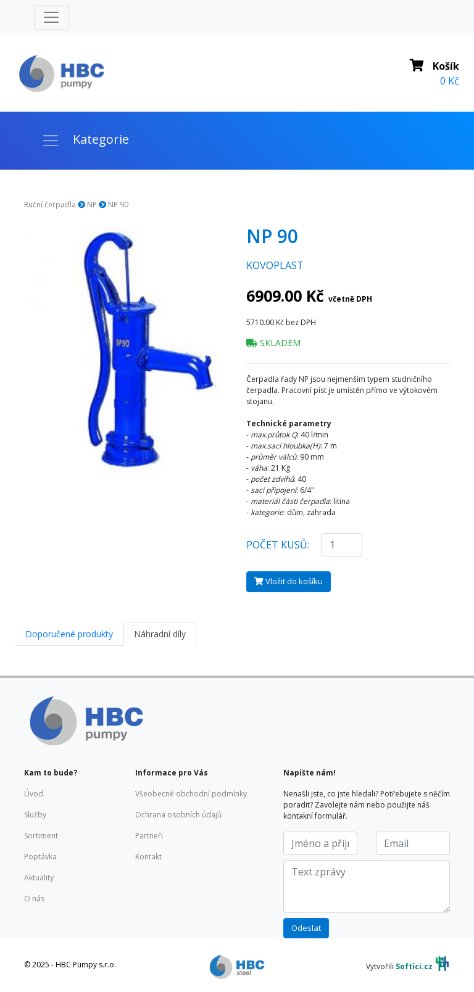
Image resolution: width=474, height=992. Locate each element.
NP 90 (118, 204)
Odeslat (306, 927)
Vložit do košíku (288, 581)
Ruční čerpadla (50, 204)
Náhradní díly (160, 634)
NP (92, 204)
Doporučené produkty (69, 634)
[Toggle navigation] (51, 17)
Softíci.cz (414, 967)
